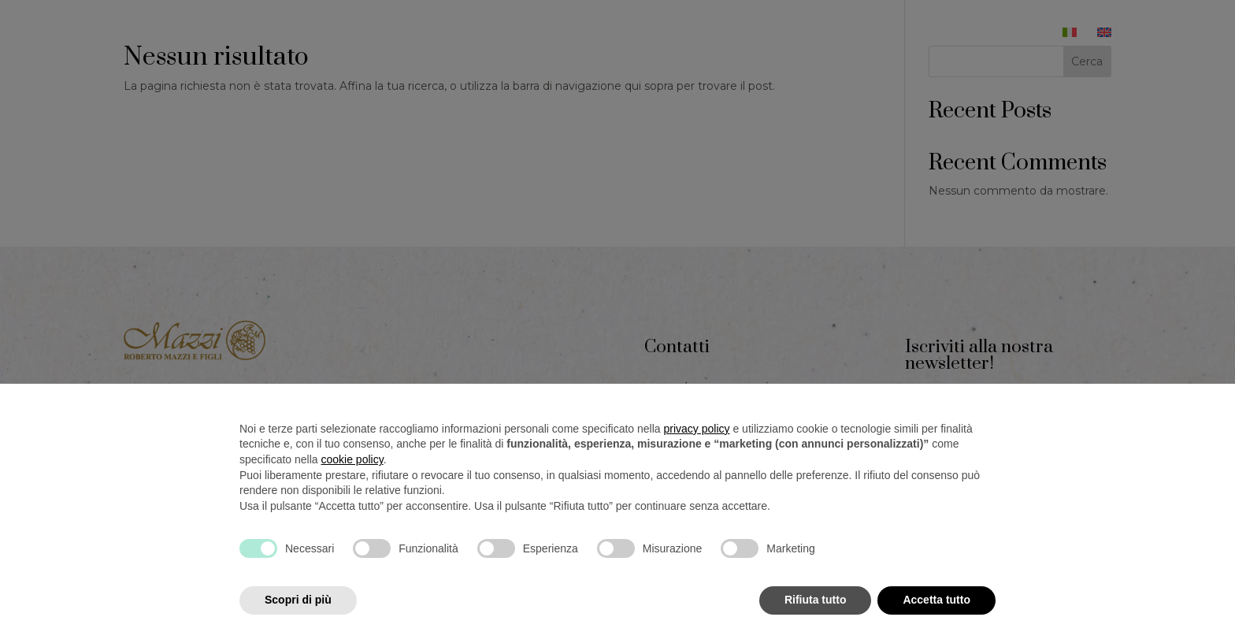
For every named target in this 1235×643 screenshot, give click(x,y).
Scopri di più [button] (298, 599)
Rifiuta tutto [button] (815, 599)
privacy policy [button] (697, 428)
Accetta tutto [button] (936, 599)
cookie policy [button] (352, 459)
